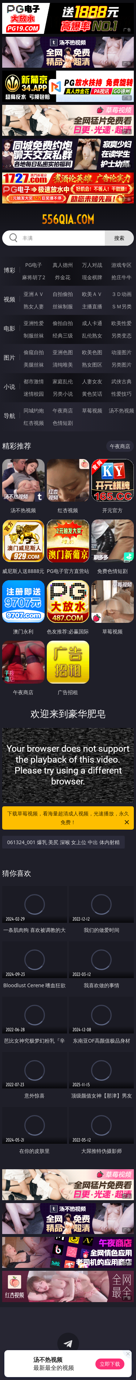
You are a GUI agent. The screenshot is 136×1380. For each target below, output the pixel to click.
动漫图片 (121, 352)
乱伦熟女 (92, 335)
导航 (9, 416)
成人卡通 (92, 323)
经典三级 (63, 335)
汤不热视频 (121, 410)
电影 (9, 328)
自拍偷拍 (63, 293)
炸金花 (62, 277)
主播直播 (92, 306)
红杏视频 (34, 422)
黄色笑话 (92, 393)
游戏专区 (121, 264)
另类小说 (63, 393)
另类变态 (121, 335)
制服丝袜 (34, 335)
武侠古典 (121, 381)
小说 (9, 387)
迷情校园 (34, 393)
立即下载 (110, 1363)
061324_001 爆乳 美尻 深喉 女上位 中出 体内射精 (63, 842)
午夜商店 (63, 410)
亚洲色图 (63, 352)
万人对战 (92, 264)
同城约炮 (34, 410)
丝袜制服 (63, 306)
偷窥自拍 (34, 352)
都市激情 (34, 381)
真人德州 (63, 264)
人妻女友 (92, 381)
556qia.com (68, 219)
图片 (9, 357)
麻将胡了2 (33, 277)
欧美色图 (92, 352)
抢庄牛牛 (121, 277)
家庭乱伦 (63, 381)
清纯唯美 (63, 364)
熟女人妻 (34, 306)
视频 (9, 299)
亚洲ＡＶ (34, 293)
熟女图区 (92, 364)
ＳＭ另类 (121, 306)
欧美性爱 (121, 323)
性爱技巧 (121, 393)
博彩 (9, 270)
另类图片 (121, 364)
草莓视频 (92, 410)
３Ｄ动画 (121, 293)
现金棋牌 (92, 277)
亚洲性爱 (34, 323)
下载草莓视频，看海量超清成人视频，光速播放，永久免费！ (69, 818)
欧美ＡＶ (92, 293)
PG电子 (33, 264)
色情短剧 (63, 422)
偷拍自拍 (63, 323)
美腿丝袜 (34, 364)
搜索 (119, 237)
